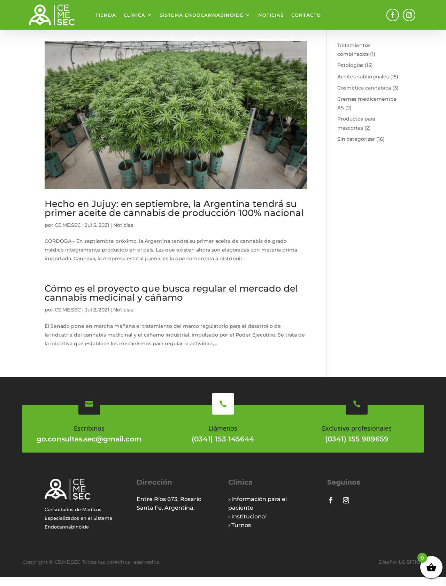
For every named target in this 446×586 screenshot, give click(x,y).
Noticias (271, 15)
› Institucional (247, 525)
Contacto (306, 15)
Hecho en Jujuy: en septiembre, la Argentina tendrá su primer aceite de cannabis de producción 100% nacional (174, 217)
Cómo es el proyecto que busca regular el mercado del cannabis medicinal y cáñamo (171, 302)
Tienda (105, 15)
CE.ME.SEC (68, 234)
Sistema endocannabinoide (202, 15)
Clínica (134, 15)
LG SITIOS (410, 571)
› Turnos (239, 534)
